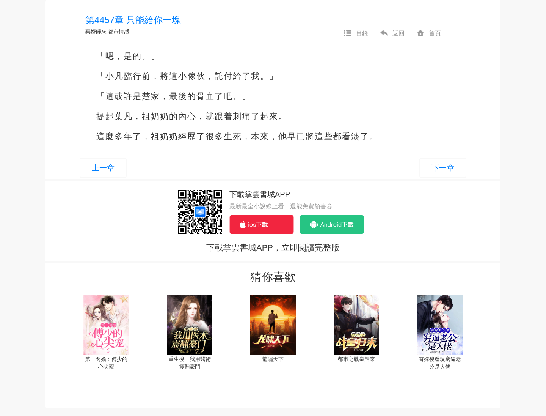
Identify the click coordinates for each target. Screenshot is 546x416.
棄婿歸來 (96, 31)
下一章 (442, 168)
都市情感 (118, 31)
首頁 (428, 33)
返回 (392, 33)
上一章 (103, 168)
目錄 (355, 33)
